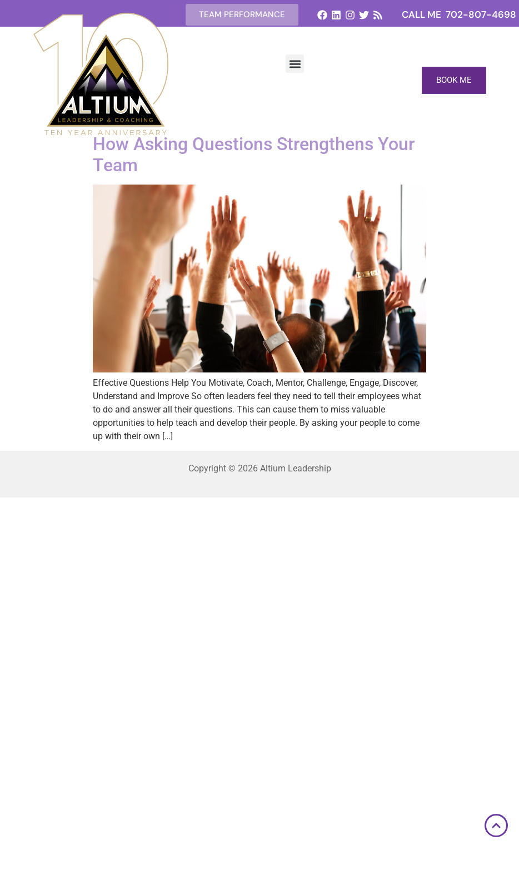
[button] (295, 63)
